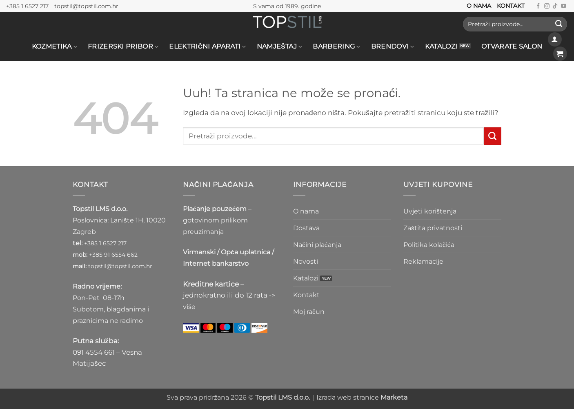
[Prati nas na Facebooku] (538, 6)
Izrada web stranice (361, 397)
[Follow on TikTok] (555, 6)
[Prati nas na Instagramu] (547, 6)
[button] (555, 39)
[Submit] (558, 24)
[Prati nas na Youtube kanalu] (563, 6)
